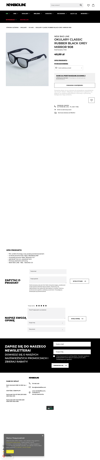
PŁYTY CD (73, 13)
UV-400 (31, 27)
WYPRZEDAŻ (10, 19)
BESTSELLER (24, 19)
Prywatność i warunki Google (23, 447)
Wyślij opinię (77, 318)
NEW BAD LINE (61, 36)
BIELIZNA (37, 13)
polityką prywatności (62, 78)
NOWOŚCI (84, 13)
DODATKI (48, 13)
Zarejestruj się (60, 365)
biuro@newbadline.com (37, 387)
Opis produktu (60, 60)
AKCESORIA (61, 13)
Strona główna (12, 27)
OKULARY (25, 13)
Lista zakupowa (88, 5)
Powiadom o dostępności (75, 85)
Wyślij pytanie (79, 281)
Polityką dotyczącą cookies (13, 442)
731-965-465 (62, 106)
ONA (15, 13)
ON (7, 13)
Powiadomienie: (61, 63)
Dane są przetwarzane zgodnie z (70, 75)
